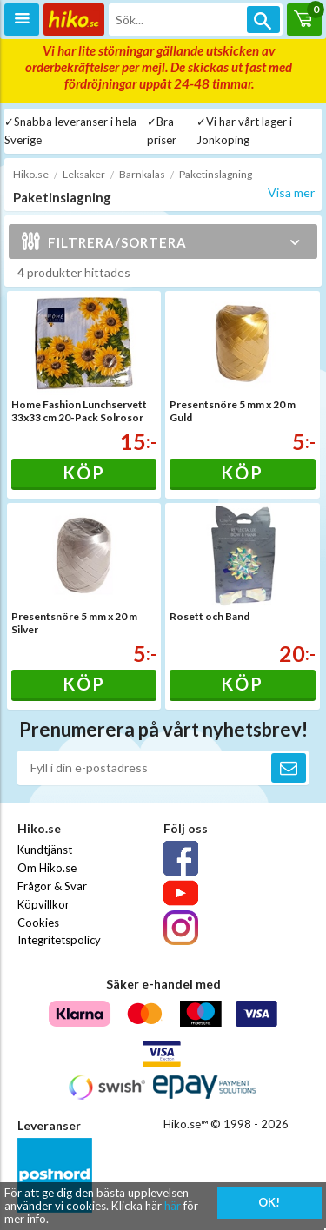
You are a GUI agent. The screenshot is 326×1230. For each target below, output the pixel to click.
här (172, 1206)
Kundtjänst (44, 849)
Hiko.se (31, 174)
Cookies (38, 922)
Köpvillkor (43, 904)
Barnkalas (142, 174)
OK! (269, 1202)
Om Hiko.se (47, 868)
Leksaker (84, 174)
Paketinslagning (215, 174)
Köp (84, 472)
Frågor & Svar (52, 886)
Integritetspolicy (59, 940)
